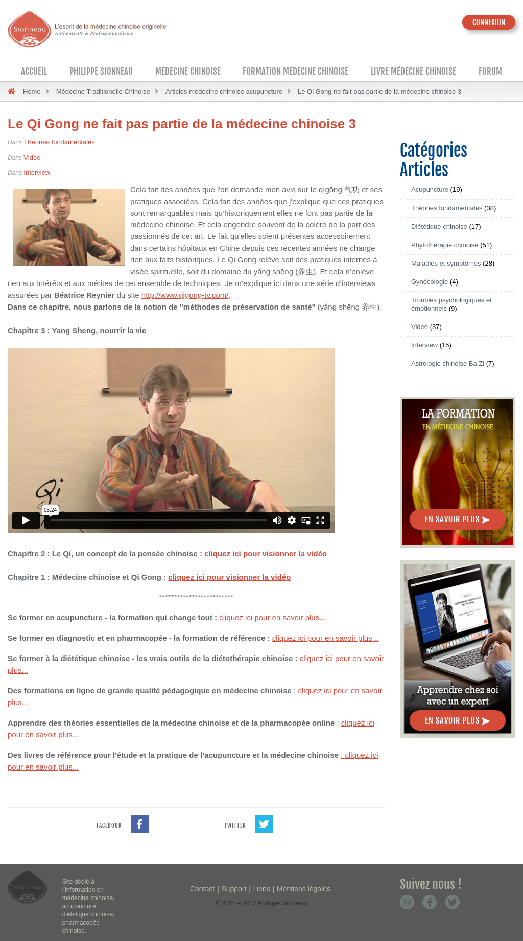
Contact (202, 889)
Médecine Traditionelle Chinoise (103, 91)
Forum (490, 71)
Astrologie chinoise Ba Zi (447, 363)
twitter (248, 818)
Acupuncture (429, 189)
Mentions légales (303, 889)
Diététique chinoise (439, 226)
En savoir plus (457, 519)
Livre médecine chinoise (413, 71)
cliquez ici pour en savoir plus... (272, 617)
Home (32, 91)
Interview (36, 173)
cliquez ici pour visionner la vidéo (265, 553)
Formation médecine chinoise (295, 71)
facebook (123, 818)
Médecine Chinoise (188, 71)
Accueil (34, 71)
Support (233, 889)
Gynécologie (429, 282)
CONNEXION (488, 22)
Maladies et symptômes (446, 263)
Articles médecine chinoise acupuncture (223, 91)
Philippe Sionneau (101, 71)
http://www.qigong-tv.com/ (185, 295)
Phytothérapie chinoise (445, 245)
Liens (261, 889)
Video (31, 157)
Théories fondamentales (58, 142)
